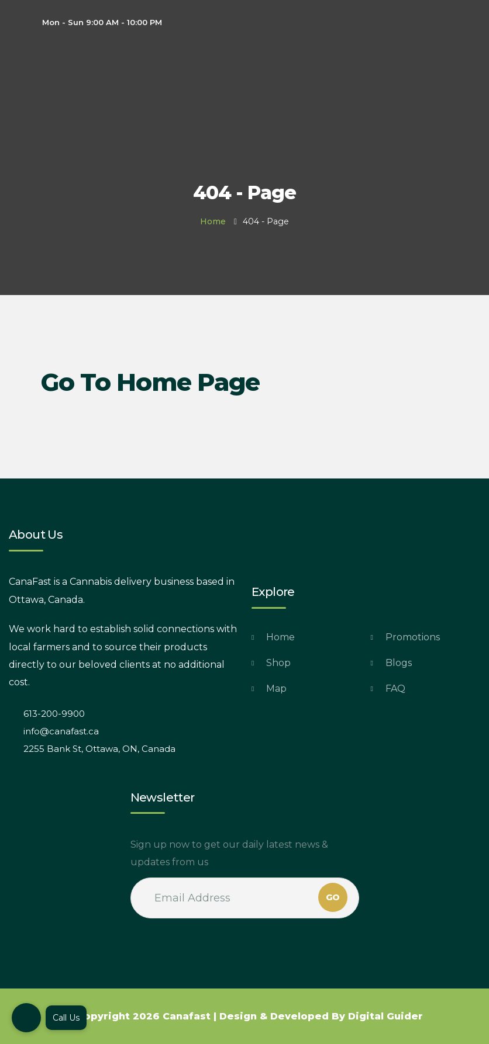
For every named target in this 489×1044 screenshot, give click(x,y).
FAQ (395, 688)
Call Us (66, 1017)
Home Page (188, 382)
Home (213, 221)
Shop (278, 662)
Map (276, 688)
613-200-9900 (54, 713)
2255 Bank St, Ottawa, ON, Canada (99, 748)
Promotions (412, 637)
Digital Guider (385, 1016)
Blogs (398, 662)
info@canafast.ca (61, 731)
